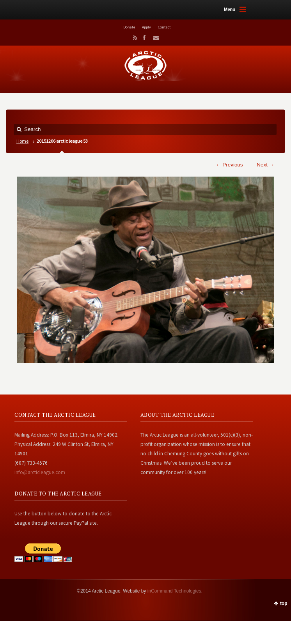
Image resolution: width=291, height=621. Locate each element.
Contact (164, 27)
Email (153, 38)
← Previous (229, 165)
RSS (134, 38)
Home (22, 141)
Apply (146, 27)
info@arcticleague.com (39, 472)
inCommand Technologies (174, 591)
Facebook (144, 38)
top (283, 603)
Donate (129, 27)
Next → (265, 165)
